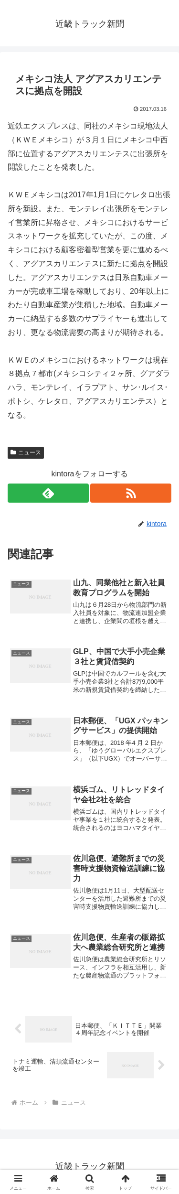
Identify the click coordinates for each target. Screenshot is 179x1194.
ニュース (26, 452)
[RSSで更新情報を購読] (130, 493)
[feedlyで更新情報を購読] (48, 493)
